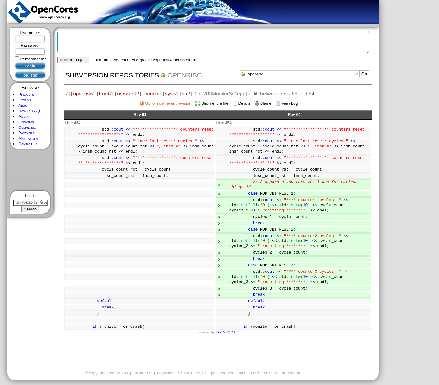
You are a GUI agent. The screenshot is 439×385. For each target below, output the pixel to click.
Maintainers (28, 138)
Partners (26, 133)
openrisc (184, 75)
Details (244, 103)
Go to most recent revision (168, 103)
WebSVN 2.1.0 (227, 332)
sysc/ (171, 94)
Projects (26, 94)
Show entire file (214, 103)
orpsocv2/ (128, 94)
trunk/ (105, 94)
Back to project (73, 60)
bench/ (151, 94)
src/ (186, 94)
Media (23, 116)
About (23, 105)
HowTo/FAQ (29, 111)
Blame (266, 103)
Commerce (27, 127)
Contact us (27, 144)
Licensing (26, 122)
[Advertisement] (30, 170)
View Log (289, 103)
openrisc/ (83, 94)
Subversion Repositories (112, 75)
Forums (24, 100)
